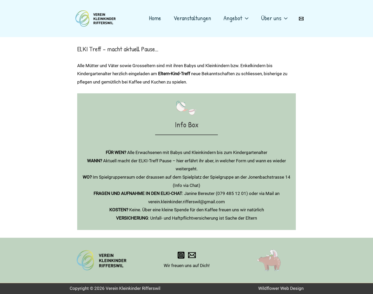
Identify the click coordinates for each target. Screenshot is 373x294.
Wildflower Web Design (281, 288)
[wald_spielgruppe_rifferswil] (181, 255)
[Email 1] (301, 18)
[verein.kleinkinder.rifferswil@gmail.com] (192, 255)
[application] (245, 18)
